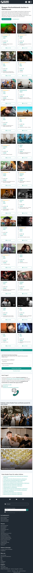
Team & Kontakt (3, 555)
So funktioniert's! (15, 19)
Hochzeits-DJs (3, 530)
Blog (1, 557)
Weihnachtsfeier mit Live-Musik (6, 533)
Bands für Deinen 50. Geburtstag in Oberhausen (12, 484)
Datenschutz (14, 570)
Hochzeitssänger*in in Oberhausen (10, 487)
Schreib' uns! (5, 386)
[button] (30, 2)
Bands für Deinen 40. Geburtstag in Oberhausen (12, 494)
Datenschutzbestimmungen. (10, 512)
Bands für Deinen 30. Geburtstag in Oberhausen (12, 492)
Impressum (9, 570)
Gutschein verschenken (4, 521)
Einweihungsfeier (3, 543)
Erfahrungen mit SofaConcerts (6, 556)
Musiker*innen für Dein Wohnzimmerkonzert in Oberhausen (15, 479)
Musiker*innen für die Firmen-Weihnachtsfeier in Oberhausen (15, 488)
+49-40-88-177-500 (7, 384)
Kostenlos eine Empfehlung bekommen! (11, 387)
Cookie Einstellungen (22, 570)
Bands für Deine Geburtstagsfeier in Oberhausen (12, 481)
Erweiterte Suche (16, 371)
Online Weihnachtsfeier (5, 534)
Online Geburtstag (4, 541)
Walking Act (3, 544)
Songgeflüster (3, 550)
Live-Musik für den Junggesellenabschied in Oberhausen (14, 480)
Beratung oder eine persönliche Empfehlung (15, 378)
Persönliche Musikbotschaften (6, 537)
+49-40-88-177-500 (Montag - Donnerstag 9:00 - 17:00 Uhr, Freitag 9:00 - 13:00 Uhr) (12, 568)
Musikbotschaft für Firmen (5, 535)
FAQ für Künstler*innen (5, 517)
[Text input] (15, 510)
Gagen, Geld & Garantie (5, 519)
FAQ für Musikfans (4, 518)
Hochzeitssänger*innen (4, 529)
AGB (17, 570)
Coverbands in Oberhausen (8, 491)
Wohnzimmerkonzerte (4, 525)
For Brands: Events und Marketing (6, 549)
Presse (2, 560)
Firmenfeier (2, 532)
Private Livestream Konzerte (5, 539)
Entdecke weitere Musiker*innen (16, 350)
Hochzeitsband (3, 528)
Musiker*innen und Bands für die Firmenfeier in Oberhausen (15, 490)
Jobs (1, 559)
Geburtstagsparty (4, 526)
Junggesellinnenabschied (5, 542)
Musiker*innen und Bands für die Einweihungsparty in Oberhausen (16, 483)
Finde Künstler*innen (6, 19)
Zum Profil (9, 48)
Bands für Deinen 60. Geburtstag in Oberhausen (12, 485)
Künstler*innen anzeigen (16, 368)
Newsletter (2, 562)
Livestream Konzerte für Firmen (6, 538)
